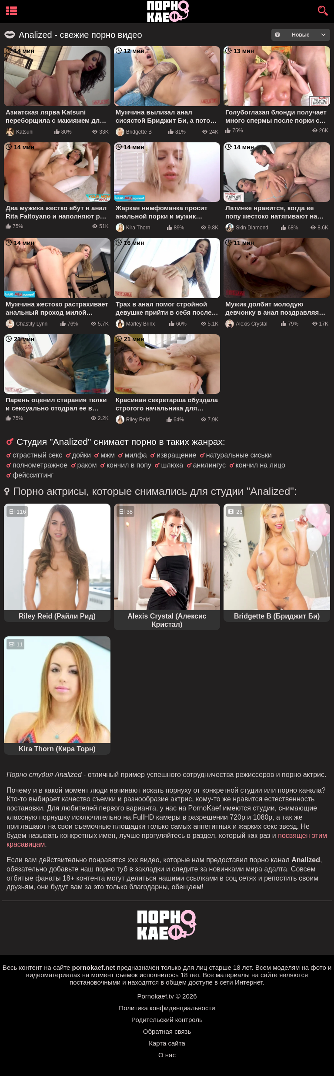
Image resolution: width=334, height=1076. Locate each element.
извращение (176, 455)
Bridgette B (134, 132)
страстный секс (37, 455)
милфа (135, 455)
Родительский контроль (167, 1019)
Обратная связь (167, 1031)
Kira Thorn (133, 227)
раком (87, 465)
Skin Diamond (246, 227)
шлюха (172, 465)
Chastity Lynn (26, 323)
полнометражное (40, 465)
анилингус (209, 465)
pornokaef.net (93, 967)
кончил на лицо (260, 465)
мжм (107, 455)
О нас (167, 1055)
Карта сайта (167, 1043)
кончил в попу (129, 465)
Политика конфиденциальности (167, 1008)
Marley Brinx (135, 323)
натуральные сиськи (239, 455)
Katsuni (19, 132)
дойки (81, 455)
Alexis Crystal (246, 323)
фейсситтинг (33, 475)
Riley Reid (133, 419)
